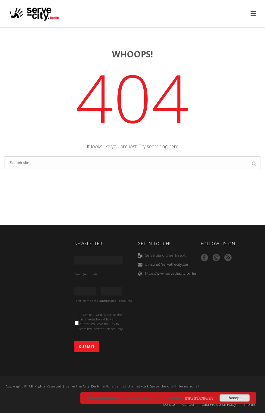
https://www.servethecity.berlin (170, 273)
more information (198, 397)
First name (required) (85, 301)
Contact (188, 404)
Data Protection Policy (95, 319)
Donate (169, 404)
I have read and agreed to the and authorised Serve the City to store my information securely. (101, 322)
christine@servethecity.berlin (168, 264)
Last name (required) (111, 301)
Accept (235, 398)
